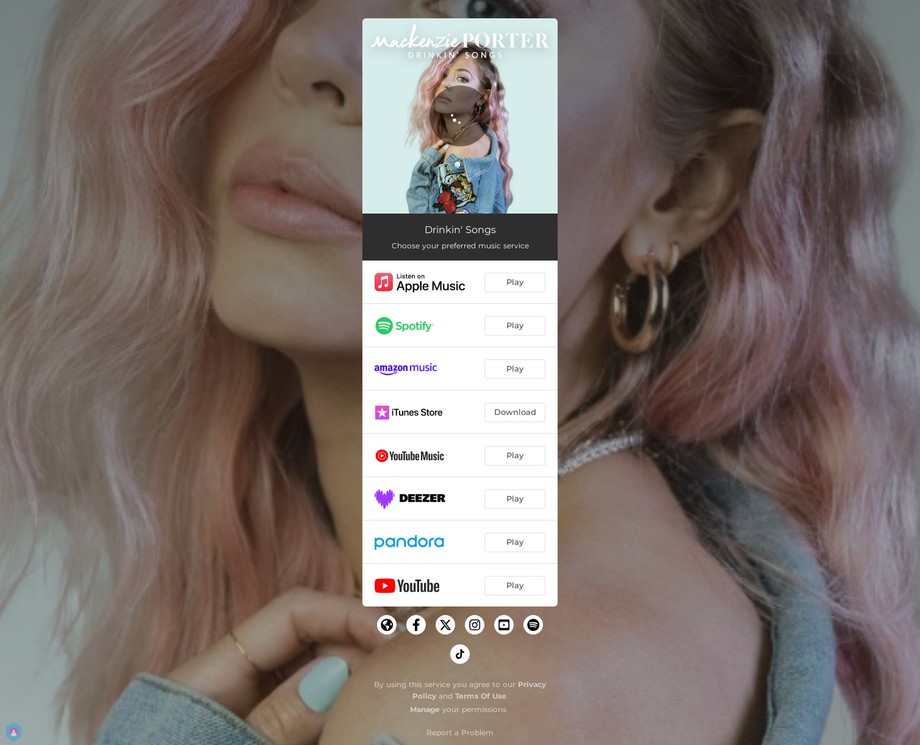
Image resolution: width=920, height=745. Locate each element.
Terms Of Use (480, 695)
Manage (425, 709)
